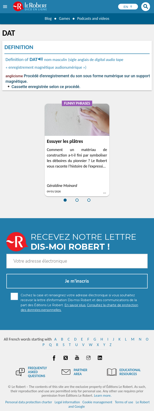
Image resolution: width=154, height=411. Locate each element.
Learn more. (103, 395)
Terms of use (124, 402)
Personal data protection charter (28, 402)
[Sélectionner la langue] (128, 6)
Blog (47, 18)
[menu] (5, 6)
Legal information (67, 402)
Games (64, 18)
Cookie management (97, 402)
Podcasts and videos (93, 18)
